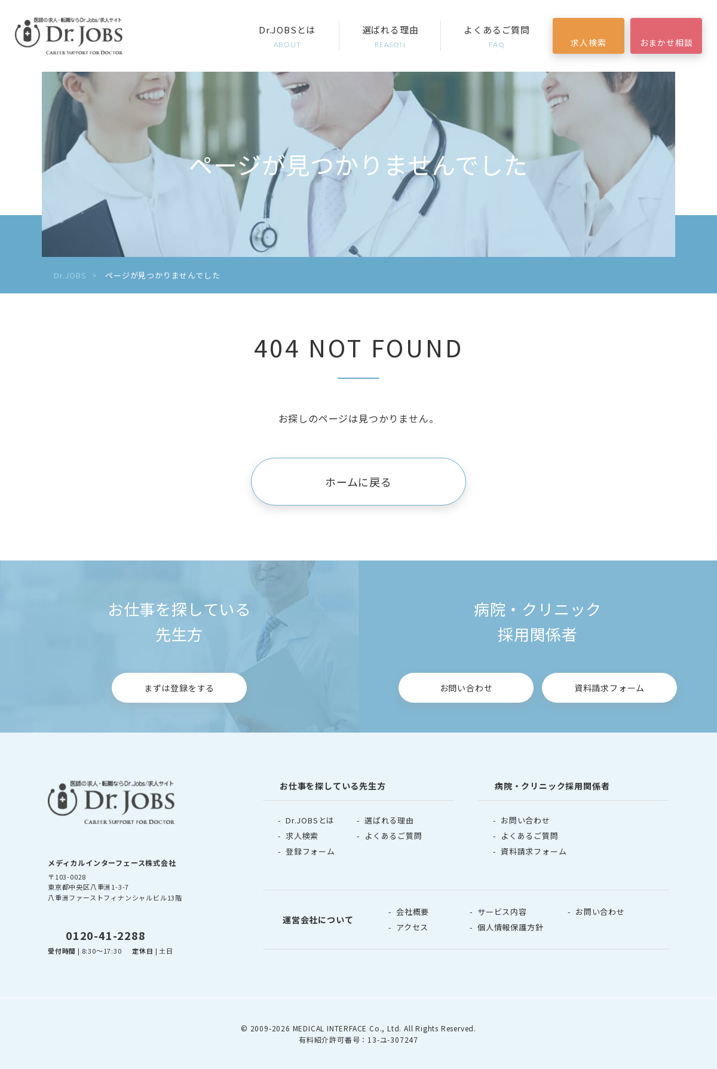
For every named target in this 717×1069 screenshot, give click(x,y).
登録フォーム (310, 851)
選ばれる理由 (390, 36)
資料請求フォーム (609, 688)
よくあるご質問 (497, 36)
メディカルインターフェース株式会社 (112, 862)
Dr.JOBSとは (287, 36)
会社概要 (412, 911)
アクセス (412, 927)
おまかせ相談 (666, 42)
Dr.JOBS (70, 275)
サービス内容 (502, 911)
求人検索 (588, 42)
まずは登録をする (179, 688)
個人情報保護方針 (510, 927)
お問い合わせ (466, 688)
